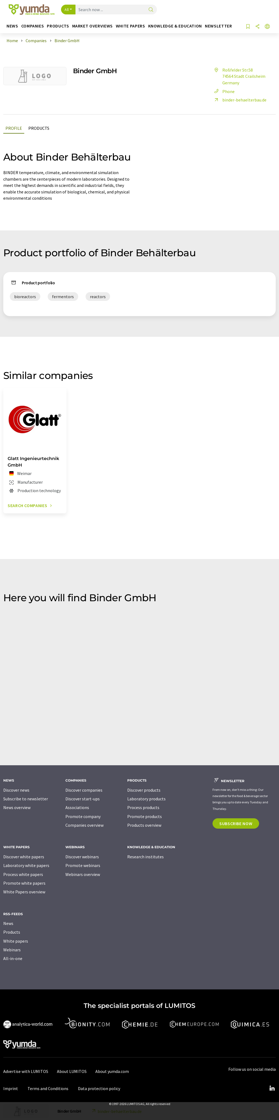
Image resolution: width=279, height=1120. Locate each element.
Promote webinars (82, 865)
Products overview (144, 825)
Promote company (83, 816)
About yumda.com (112, 1071)
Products (38, 128)
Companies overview (84, 825)
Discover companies (83, 790)
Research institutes (145, 856)
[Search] (151, 10)
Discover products (143, 790)
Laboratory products (146, 798)
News (8, 923)
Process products (143, 807)
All (67, 9)
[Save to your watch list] (248, 27)
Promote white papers (24, 883)
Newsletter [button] (218, 26)
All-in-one (12, 958)
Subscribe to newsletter (25, 798)
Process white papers (23, 874)
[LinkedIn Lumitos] (272, 1088)
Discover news (16, 790)
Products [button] (58, 26)
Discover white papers (23, 856)
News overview (17, 807)
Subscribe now (235, 823)
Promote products (144, 816)
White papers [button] (130, 26)
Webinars (12, 949)
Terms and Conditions (48, 1088)
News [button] (12, 26)
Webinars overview (82, 874)
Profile (13, 128)
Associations (77, 807)
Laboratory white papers (26, 865)
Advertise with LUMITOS (25, 1071)
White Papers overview (24, 891)
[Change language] (267, 27)
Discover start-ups (82, 798)
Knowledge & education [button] (175, 26)
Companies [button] (32, 26)
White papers (15, 941)
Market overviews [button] (92, 26)
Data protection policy (99, 1088)
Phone (224, 91)
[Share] (257, 27)
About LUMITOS (72, 1071)
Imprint (10, 1088)
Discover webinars (82, 856)
